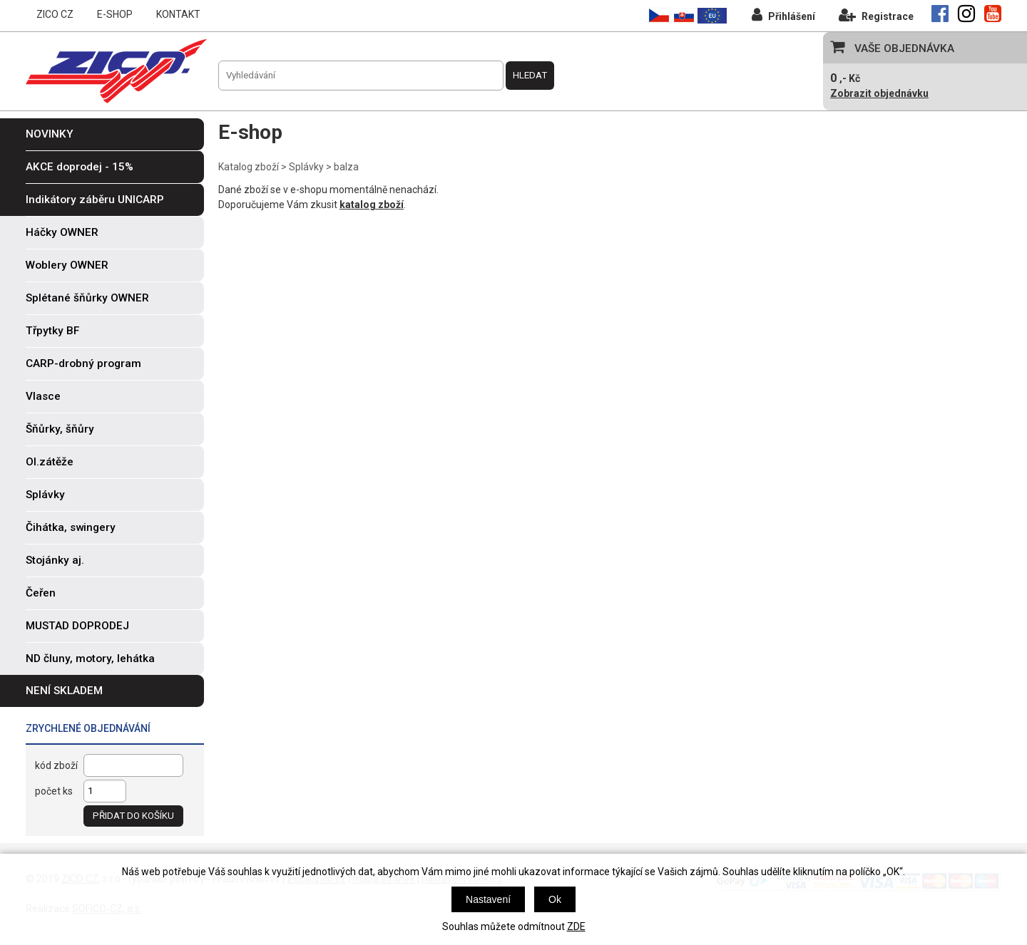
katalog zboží (371, 204)
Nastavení (488, 899)
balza (346, 166)
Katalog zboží (248, 166)
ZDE (576, 926)
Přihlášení (783, 14)
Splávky (306, 166)
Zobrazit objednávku (879, 93)
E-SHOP (115, 14)
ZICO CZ (54, 14)
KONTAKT (178, 14)
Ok (554, 899)
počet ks (54, 791)
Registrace (876, 14)
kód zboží (56, 765)
